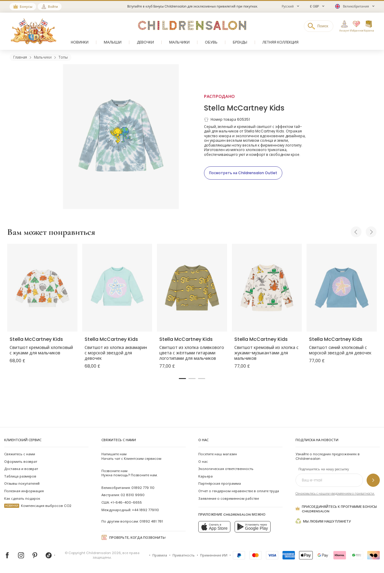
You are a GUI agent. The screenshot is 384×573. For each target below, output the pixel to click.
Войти (53, 6)
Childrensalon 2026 (103, 552)
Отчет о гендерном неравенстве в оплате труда (238, 491)
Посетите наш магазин (217, 454)
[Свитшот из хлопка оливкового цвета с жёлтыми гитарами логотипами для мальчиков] (192, 288)
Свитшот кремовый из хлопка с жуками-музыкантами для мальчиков (266, 353)
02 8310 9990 (133, 495)
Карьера (205, 476)
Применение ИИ (213, 555)
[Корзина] (368, 26)
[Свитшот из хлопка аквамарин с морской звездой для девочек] (117, 288)
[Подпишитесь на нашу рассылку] (373, 480)
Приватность (183, 555)
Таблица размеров (20, 476)
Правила (159, 555)
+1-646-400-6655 (126, 502)
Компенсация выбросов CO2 (37, 505)
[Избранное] (355, 26)
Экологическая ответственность (226, 468)
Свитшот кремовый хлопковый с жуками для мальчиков (41, 350)
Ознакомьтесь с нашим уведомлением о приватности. (335, 493)
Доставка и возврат (21, 468)
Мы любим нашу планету (323, 521)
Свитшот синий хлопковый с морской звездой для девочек (340, 350)
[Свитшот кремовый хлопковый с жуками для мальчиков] (42, 288)
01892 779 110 (142, 487)
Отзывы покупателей (22, 483)
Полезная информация (24, 491)
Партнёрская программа (219, 483)
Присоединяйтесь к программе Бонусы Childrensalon (336, 509)
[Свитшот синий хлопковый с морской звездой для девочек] (342, 288)
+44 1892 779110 (145, 510)
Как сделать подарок (22, 498)
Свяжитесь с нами (19, 454)
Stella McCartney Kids (244, 108)
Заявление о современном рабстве (228, 498)
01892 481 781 (151, 521)
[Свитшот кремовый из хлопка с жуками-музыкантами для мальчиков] (267, 288)
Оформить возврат (20, 461)
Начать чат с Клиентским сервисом (131, 456)
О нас (203, 461)
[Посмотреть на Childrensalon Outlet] (243, 173)
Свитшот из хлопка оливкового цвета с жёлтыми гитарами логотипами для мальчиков (191, 353)
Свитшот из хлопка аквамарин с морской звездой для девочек (116, 353)
